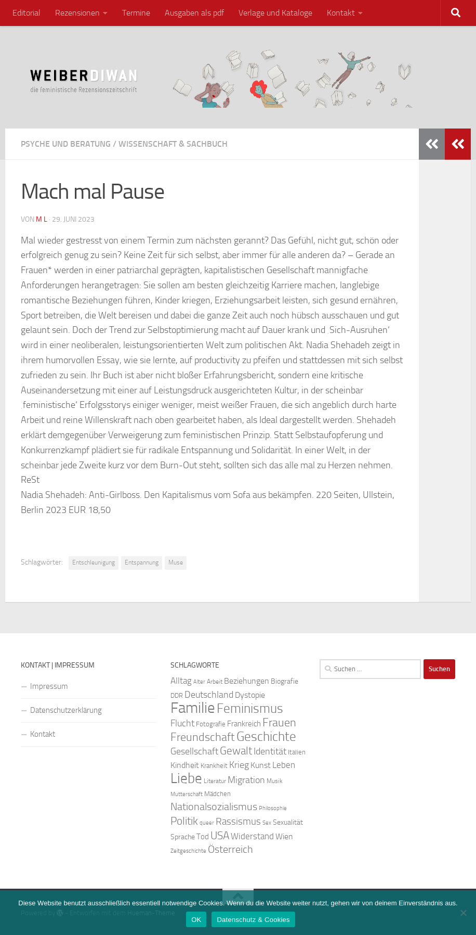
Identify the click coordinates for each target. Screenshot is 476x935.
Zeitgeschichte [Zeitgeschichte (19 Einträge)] (188, 851)
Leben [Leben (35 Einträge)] (283, 765)
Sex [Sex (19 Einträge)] (266, 822)
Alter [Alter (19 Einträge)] (199, 681)
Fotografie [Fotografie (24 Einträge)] (211, 724)
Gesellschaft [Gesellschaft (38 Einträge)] (194, 751)
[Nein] (463, 912)
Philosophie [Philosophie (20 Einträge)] (273, 808)
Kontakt (341, 13)
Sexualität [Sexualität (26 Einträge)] (288, 822)
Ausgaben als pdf (194, 13)
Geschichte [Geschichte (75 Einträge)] (266, 736)
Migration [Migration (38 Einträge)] (246, 780)
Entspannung (141, 562)
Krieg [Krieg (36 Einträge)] (239, 765)
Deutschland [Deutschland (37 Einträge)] (208, 694)
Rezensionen (77, 13)
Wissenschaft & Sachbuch (173, 144)
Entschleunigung (93, 562)
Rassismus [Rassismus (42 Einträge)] (238, 821)
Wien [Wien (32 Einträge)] (284, 836)
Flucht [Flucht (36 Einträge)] (182, 723)
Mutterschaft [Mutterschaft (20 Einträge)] (186, 794)
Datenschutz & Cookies (253, 920)
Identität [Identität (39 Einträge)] (270, 751)
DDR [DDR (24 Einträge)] (176, 695)
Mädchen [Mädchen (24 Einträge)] (217, 794)
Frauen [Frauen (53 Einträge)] (279, 722)
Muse (175, 562)
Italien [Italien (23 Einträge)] (297, 752)
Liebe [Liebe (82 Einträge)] (186, 778)
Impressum (49, 686)
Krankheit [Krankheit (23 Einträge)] (214, 766)
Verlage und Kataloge (275, 13)
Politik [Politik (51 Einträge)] (184, 820)
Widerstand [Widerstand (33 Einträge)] (252, 836)
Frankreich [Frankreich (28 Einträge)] (244, 723)
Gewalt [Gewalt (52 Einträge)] (236, 750)
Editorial (26, 13)
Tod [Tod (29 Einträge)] (202, 836)
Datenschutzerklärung (66, 710)
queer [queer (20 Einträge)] (207, 822)
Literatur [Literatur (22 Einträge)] (215, 781)
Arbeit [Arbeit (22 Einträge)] (214, 681)
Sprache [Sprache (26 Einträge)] (182, 836)
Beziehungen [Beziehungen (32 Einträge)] (246, 681)
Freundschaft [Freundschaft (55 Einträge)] (202, 737)
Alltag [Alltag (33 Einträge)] (181, 681)
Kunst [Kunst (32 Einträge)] (260, 765)
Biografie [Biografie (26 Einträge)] (284, 681)
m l (41, 219)
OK (196, 920)
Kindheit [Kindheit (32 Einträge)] (184, 765)
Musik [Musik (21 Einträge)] (275, 781)
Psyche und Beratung (66, 144)
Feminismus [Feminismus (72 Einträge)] (250, 708)
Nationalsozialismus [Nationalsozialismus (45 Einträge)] (213, 807)
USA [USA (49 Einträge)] (219, 835)
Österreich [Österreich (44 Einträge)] (230, 849)
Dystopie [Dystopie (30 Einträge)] (250, 695)
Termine (136, 13)
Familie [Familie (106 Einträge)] (192, 708)
